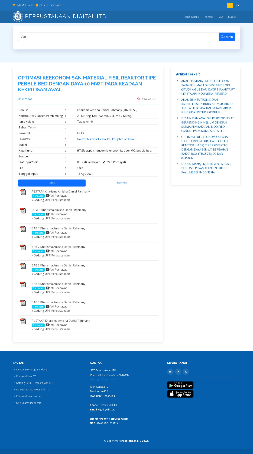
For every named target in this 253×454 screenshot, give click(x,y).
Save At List (146, 101)
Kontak (209, 16)
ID (230, 5)
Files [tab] (52, 185)
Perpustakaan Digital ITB (59, 16)
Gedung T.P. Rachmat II (103, 379)
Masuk (232, 16)
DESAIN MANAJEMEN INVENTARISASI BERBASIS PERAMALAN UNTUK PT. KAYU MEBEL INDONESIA (206, 170)
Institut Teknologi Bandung (31, 369)
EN (237, 5)
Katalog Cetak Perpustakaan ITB (34, 383)
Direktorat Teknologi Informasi (33, 389)
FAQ (220, 16)
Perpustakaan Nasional (29, 396)
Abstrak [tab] (121, 185)
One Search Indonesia (28, 403)
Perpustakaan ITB (26, 376)
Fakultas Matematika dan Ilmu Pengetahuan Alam (105, 141)
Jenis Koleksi (192, 16)
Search (227, 39)
